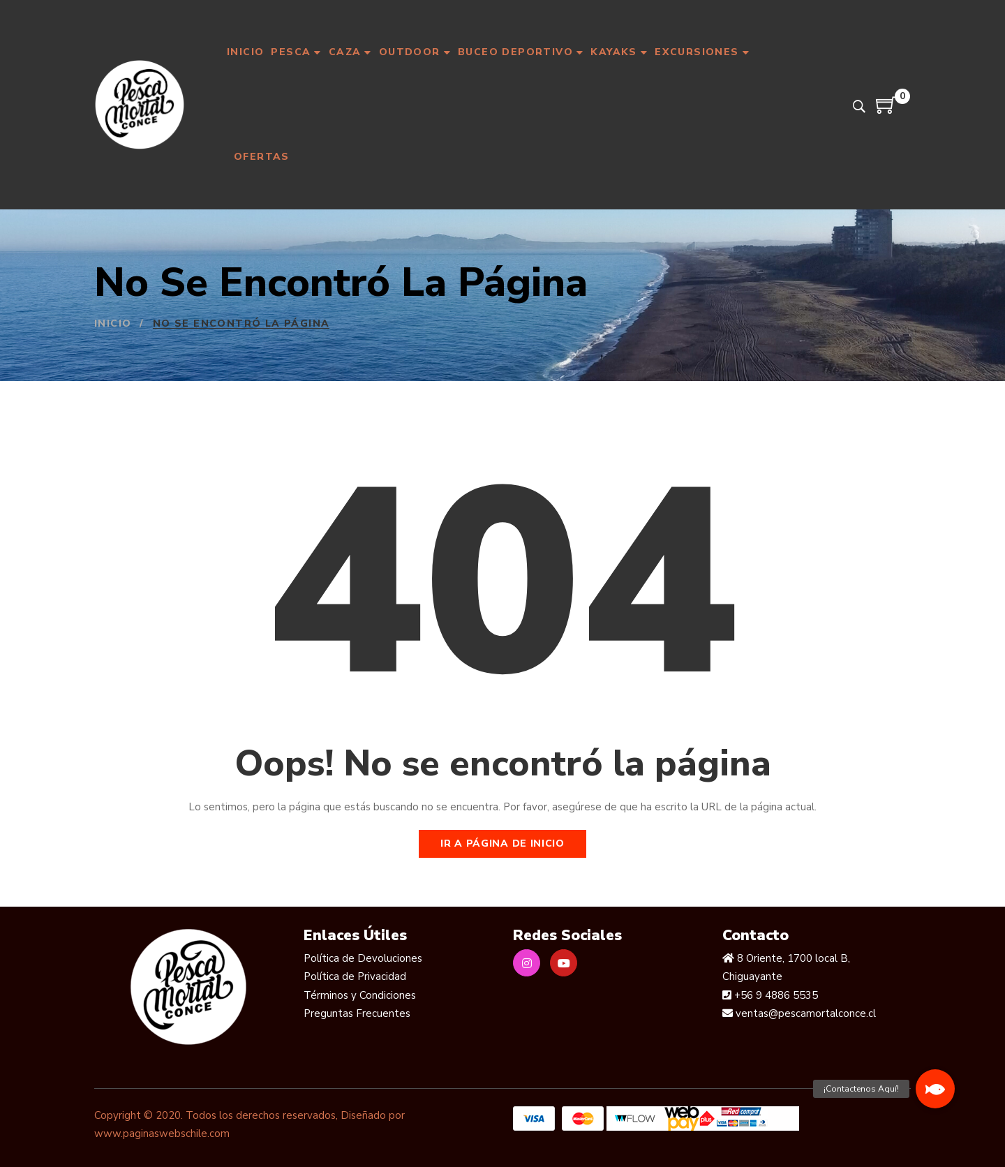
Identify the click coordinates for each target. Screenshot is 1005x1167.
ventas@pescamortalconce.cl (804, 1013)
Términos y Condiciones (360, 995)
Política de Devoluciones (363, 958)
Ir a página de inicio (502, 843)
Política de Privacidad (355, 976)
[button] (935, 1088)
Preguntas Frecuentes (357, 1013)
